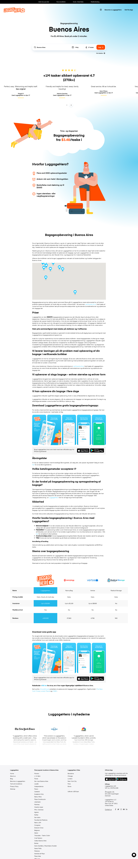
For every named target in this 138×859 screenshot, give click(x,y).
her (33, 465)
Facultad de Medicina (40, 820)
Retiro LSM (37, 822)
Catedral (37, 791)
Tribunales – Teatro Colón (42, 835)
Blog (11, 779)
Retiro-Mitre (38, 797)
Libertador (37, 802)
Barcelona (71, 773)
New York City (72, 781)
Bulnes (36, 843)
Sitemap (12, 789)
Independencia (38, 786)
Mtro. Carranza (38, 810)
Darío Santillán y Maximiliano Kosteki (45, 846)
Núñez (36, 815)
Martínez (36, 804)
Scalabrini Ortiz (39, 794)
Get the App (129, 10)
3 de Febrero (38, 838)
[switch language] (101, 9)
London (70, 779)
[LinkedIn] (126, 809)
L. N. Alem (37, 776)
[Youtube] (124, 809)
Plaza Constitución (40, 799)
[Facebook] (115, 809)
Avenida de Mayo (39, 853)
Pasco (36, 789)
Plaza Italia (37, 856)
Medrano (37, 851)
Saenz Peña (37, 848)
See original (21, 89)
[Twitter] (118, 809)
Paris (69, 784)
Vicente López (38, 807)
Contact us (108, 809)
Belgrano (37, 830)
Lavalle (36, 784)
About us (13, 776)
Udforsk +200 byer (73, 791)
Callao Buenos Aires (40, 841)
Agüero (36, 812)
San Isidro (37, 817)
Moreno (36, 773)
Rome (69, 786)
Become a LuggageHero (113, 10)
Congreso (37, 825)
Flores (36, 779)
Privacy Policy (14, 786)
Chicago (70, 776)
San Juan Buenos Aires (41, 781)
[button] (134, 855)
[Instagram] (121, 809)
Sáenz (36, 833)
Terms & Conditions (16, 784)
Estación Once (38, 828)
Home (12, 773)
